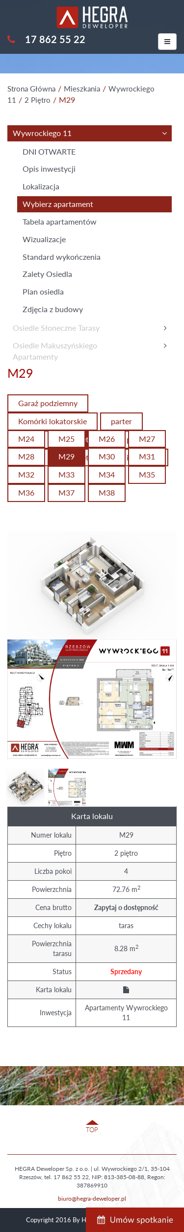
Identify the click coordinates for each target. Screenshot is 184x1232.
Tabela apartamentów (60, 221)
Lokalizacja (41, 186)
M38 (107, 492)
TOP (92, 1130)
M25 (66, 438)
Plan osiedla (43, 291)
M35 (147, 474)
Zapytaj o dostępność (126, 907)
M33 (66, 474)
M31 (147, 456)
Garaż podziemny (48, 403)
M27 (147, 438)
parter (121, 421)
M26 (107, 438)
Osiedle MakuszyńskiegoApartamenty (55, 351)
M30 (107, 456)
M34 (107, 474)
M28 (26, 456)
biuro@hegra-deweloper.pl (92, 1198)
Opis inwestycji (49, 168)
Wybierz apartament (58, 203)
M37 (66, 492)
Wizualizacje (44, 239)
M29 (66, 456)
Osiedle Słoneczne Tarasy (56, 327)
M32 (26, 474)
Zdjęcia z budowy (53, 309)
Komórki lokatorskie (52, 421)
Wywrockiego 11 (42, 132)
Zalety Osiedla (47, 273)
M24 (26, 438)
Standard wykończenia (62, 256)
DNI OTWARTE (49, 151)
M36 (26, 492)
